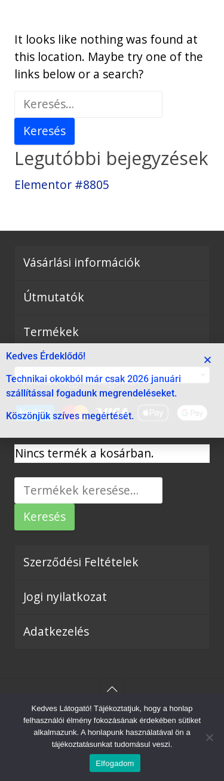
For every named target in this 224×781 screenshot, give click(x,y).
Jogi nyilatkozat (65, 596)
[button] (207, 359)
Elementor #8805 (61, 184)
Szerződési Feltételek (81, 562)
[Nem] (209, 737)
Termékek (51, 332)
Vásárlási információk (81, 262)
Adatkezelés (56, 631)
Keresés (44, 516)
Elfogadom (115, 763)
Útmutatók (53, 297)
